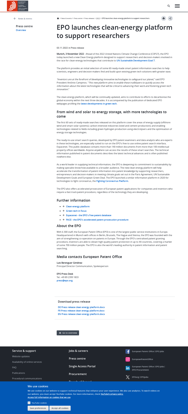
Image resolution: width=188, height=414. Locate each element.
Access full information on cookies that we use (49, 397)
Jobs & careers (78, 351)
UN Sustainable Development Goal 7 (136, 60)
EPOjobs (144, 377)
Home (58, 18)
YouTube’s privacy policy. (112, 394)
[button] (28, 6)
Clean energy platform (78, 206)
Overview (21, 30)
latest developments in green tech (99, 103)
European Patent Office (143, 351)
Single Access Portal (82, 366)
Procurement (78, 374)
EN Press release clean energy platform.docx (81, 314)
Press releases (89, 18)
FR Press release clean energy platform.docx (81, 310)
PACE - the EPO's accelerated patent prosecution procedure (97, 219)
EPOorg (135, 377)
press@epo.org (65, 280)
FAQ (14, 367)
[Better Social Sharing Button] (170, 18)
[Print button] (163, 18)
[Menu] (178, 6)
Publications (18, 372)
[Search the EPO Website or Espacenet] (169, 5)
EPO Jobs (160, 351)
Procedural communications (27, 378)
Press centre (78, 18)
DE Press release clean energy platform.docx (81, 307)
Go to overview (69, 333)
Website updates (21, 356)
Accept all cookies (60, 408)
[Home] (17, 6)
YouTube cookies (39, 403)
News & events (25, 18)
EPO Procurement (140, 370)
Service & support (24, 351)
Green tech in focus (76, 210)
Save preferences (38, 408)
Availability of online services (27, 361)
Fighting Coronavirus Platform (112, 181)
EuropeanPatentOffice (142, 359)
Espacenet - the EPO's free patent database (88, 215)
